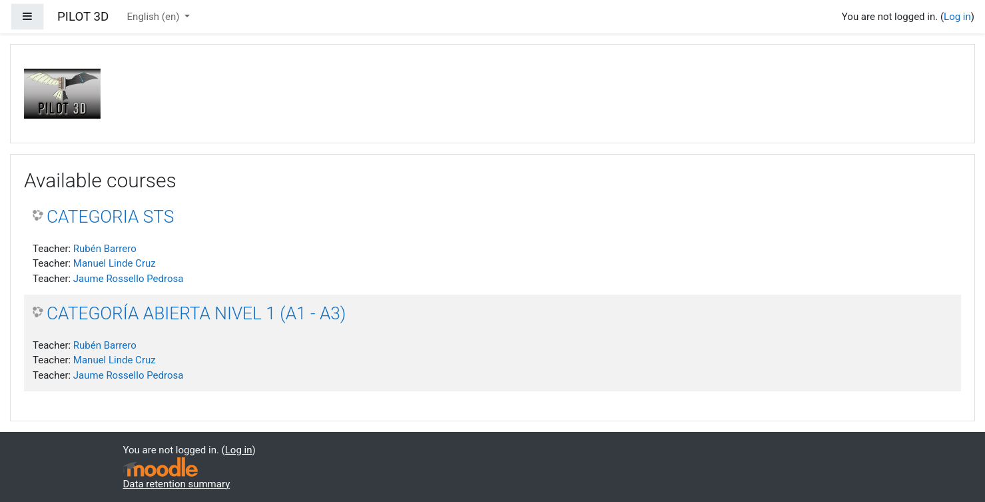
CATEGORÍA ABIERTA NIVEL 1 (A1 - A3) (196, 313)
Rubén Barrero (105, 249)
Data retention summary (176, 484)
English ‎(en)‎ (154, 17)
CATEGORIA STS (110, 217)
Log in (957, 17)
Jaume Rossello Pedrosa (128, 279)
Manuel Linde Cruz (114, 263)
